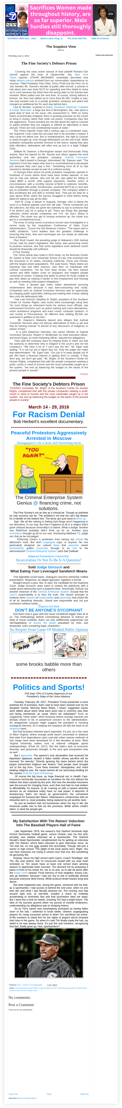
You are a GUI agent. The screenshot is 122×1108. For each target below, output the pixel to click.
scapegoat (49, 542)
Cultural (59, 556)
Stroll (77, 443)
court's (13, 594)
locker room (20, 872)
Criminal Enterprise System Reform (27, 988)
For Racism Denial (49, 414)
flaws (56, 545)
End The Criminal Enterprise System (62, 988)
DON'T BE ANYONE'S (35, 610)
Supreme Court (14, 990)
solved (79, 539)
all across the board (42, 622)
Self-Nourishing (62, 443)
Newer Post (13, 1094)
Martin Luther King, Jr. (51, 38)
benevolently (17, 548)
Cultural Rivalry (44, 988)
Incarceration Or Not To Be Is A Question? (48, 560)
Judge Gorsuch (49, 567)
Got (51, 606)
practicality (65, 597)
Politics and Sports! (49, 687)
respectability (46, 597)
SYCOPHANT (70, 610)
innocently (42, 548)
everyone (73, 545)
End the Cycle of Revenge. (38, 773)
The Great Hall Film (77, 38)
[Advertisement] (48, 1075)
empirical (15, 728)
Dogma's (43, 606)
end (75, 548)
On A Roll (44, 443)
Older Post (85, 1094)
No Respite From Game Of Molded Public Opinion (49, 629)
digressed (26, 755)
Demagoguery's (27, 443)
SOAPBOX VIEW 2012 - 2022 (21, 38)
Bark (56, 606)
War (66, 556)
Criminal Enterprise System (41, 551)
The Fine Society (26, 990)
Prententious (47, 556)
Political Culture (81, 988)
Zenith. (35, 990)
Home (49, 1094)
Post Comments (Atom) (27, 1098)
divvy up (81, 518)
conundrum (16, 533)
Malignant (33, 556)
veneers (30, 597)
